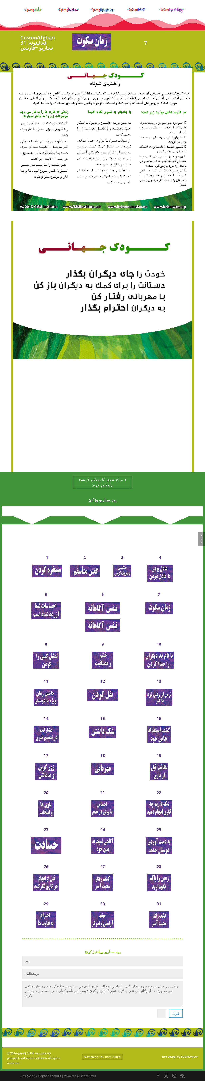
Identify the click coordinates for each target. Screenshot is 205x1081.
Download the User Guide (102, 1056)
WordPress (88, 1076)
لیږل (176, 1013)
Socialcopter (189, 1056)
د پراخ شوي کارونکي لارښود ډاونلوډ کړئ (102, 482)
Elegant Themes (49, 1076)
